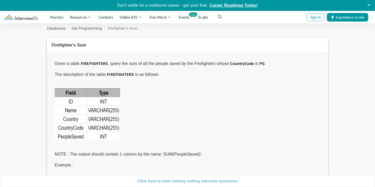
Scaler (203, 17)
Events (185, 16)
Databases (56, 28)
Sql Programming (86, 28)
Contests (106, 17)
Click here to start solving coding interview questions (187, 181)
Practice (56, 17)
